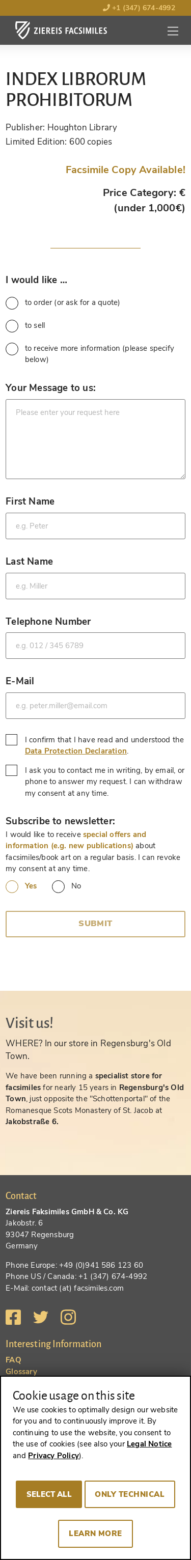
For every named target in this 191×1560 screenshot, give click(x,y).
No (66, 886)
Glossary (21, 1372)
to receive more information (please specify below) (90, 354)
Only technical (130, 1494)
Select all (49, 1494)
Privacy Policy (53, 1456)
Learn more (95, 1533)
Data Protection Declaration (76, 751)
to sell (25, 326)
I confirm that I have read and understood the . (95, 745)
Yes (21, 886)
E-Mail (20, 681)
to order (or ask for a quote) (63, 303)
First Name (30, 501)
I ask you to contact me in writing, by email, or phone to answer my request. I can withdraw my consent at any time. (95, 781)
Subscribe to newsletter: (60, 821)
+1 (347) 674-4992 (139, 8)
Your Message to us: (51, 388)
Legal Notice (149, 1444)
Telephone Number (48, 621)
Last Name (29, 561)
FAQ (13, 1360)
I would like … (36, 280)
